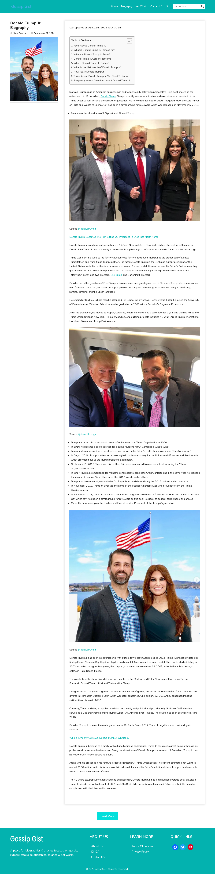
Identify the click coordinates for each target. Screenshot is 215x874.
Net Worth (141, 6)
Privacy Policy (140, 852)
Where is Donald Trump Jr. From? (92, 54)
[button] (167, 6)
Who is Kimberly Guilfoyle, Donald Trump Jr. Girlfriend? (99, 738)
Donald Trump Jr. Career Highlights (92, 58)
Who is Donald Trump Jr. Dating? (91, 63)
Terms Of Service (142, 846)
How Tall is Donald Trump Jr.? (90, 71)
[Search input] (187, 6)
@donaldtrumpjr (87, 229)
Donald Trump (108, 96)
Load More (107, 816)
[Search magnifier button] (202, 6)
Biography (126, 6)
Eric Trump (116, 275)
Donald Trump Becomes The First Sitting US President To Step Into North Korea (113, 237)
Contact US (156, 6)
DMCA (95, 852)
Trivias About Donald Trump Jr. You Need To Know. (101, 76)
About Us (97, 846)
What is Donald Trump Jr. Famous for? (94, 50)
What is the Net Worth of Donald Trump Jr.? (98, 67)
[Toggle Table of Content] (127, 41)
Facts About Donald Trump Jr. (90, 45)
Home (114, 6)
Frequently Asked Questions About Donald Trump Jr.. (102, 80)
